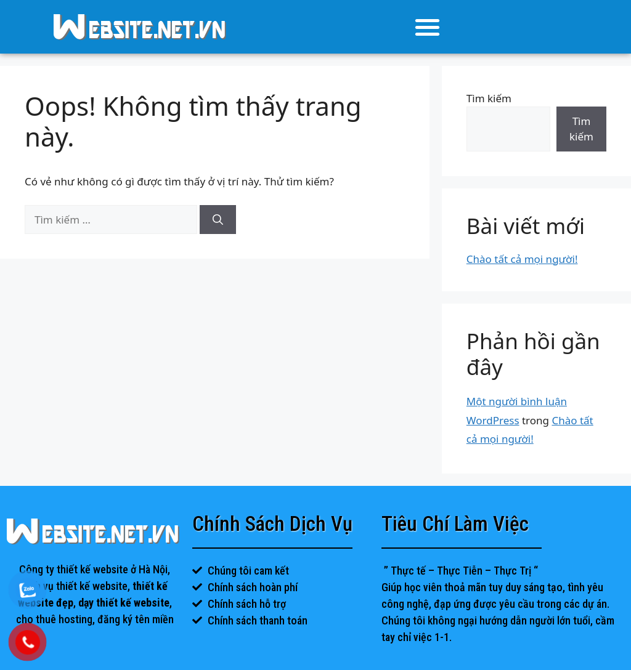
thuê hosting (64, 619)
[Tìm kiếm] (218, 220)
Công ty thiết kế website (73, 569)
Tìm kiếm (488, 98)
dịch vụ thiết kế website (75, 585)
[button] (428, 27)
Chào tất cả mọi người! (522, 259)
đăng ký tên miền (135, 619)
